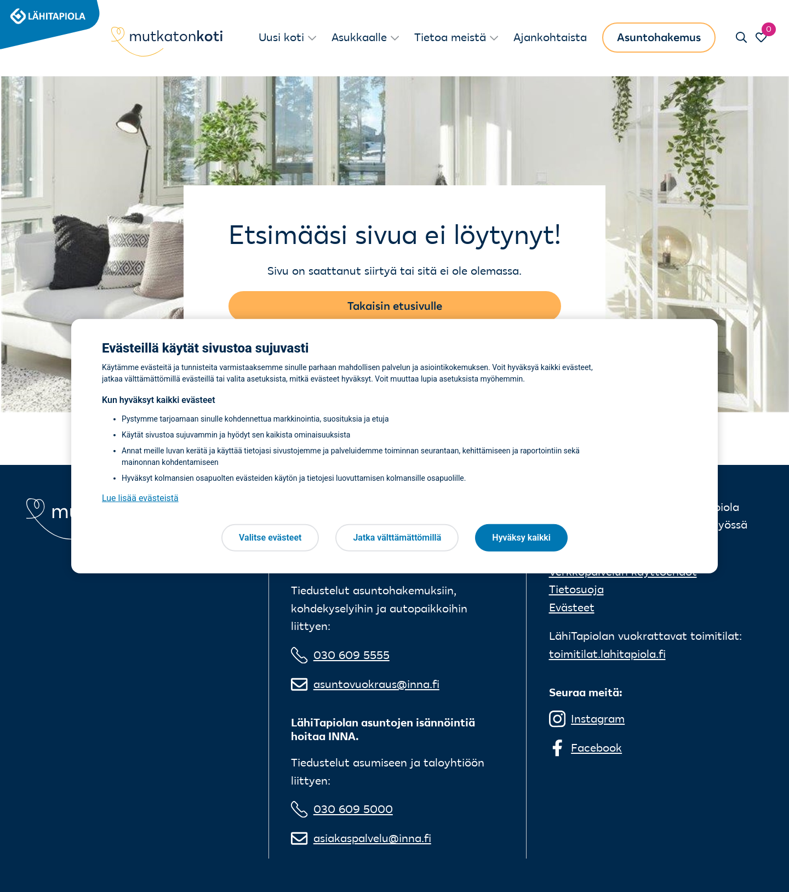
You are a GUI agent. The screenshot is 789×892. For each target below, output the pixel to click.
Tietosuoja (576, 589)
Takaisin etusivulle (394, 306)
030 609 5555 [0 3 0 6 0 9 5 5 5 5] (351, 655)
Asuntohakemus (659, 37)
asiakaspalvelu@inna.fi (372, 838)
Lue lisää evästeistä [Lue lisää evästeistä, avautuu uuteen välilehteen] (140, 498)
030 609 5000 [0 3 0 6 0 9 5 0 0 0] (353, 809)
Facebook (596, 747)
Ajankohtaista (550, 37)
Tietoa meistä (450, 37)
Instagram (598, 718)
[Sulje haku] (741, 37)
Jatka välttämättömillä (397, 537)
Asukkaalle (359, 37)
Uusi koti (281, 37)
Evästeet (571, 607)
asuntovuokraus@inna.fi (376, 684)
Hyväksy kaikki (521, 537)
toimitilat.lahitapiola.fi (607, 654)
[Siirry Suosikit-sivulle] (761, 37)
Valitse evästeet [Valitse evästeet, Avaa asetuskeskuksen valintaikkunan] (270, 537)
